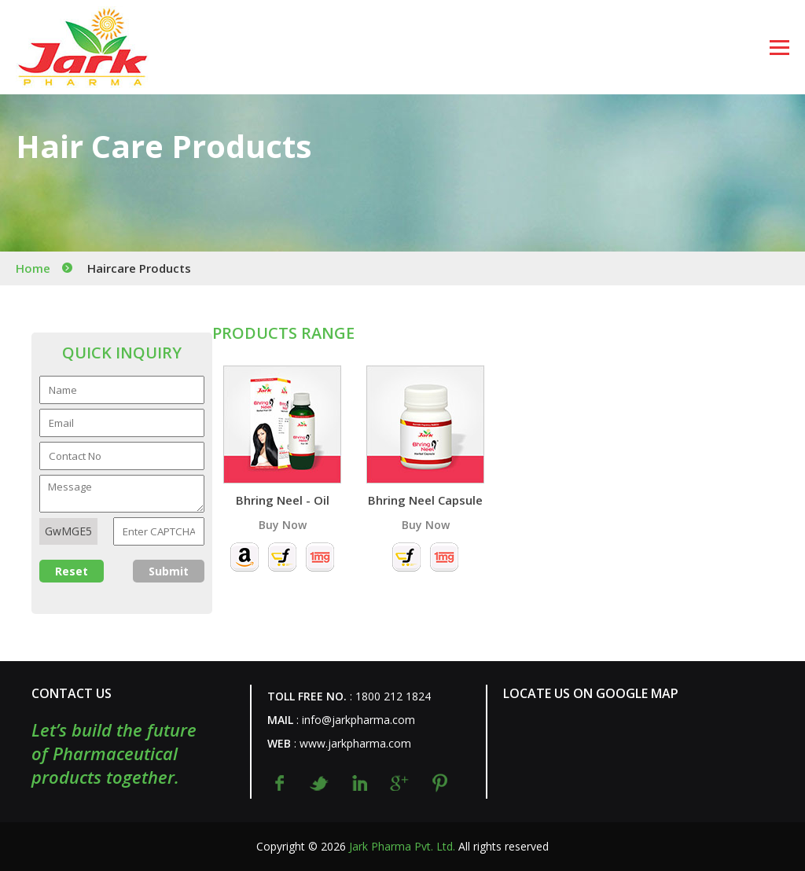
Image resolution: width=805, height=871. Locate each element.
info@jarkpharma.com (358, 719)
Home (33, 268)
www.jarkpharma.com (355, 743)
